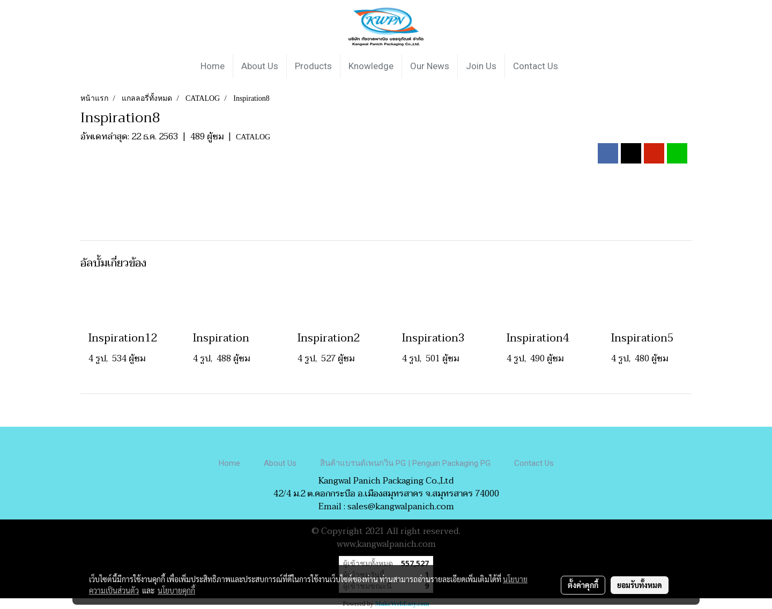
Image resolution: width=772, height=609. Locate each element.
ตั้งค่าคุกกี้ (583, 585)
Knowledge (371, 66)
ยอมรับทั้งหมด (639, 585)
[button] (575, 66)
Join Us (481, 66)
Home (213, 66)
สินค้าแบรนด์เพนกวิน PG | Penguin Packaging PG (405, 463)
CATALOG (253, 137)
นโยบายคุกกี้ (176, 590)
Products (313, 66)
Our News (429, 66)
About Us (259, 66)
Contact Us (535, 66)
